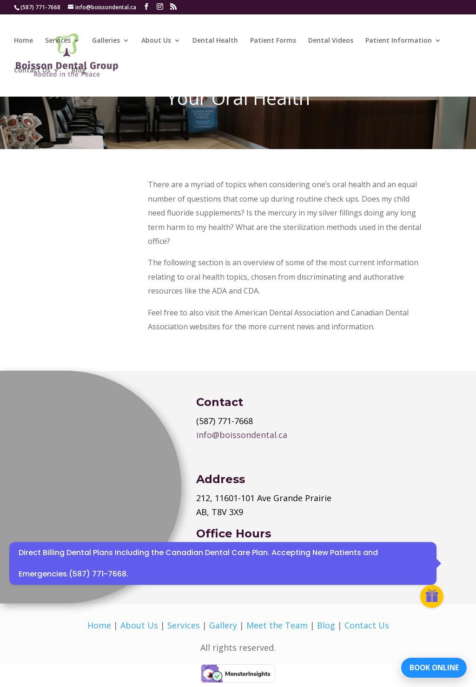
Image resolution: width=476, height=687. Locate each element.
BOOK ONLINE (431, 666)
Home (23, 41)
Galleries (106, 41)
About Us (156, 41)
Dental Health (215, 41)
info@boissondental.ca (241, 434)
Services (58, 41)
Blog (79, 70)
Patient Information (398, 41)
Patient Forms (273, 41)
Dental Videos (330, 41)
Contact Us (32, 70)
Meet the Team (277, 625)
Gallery (223, 625)
